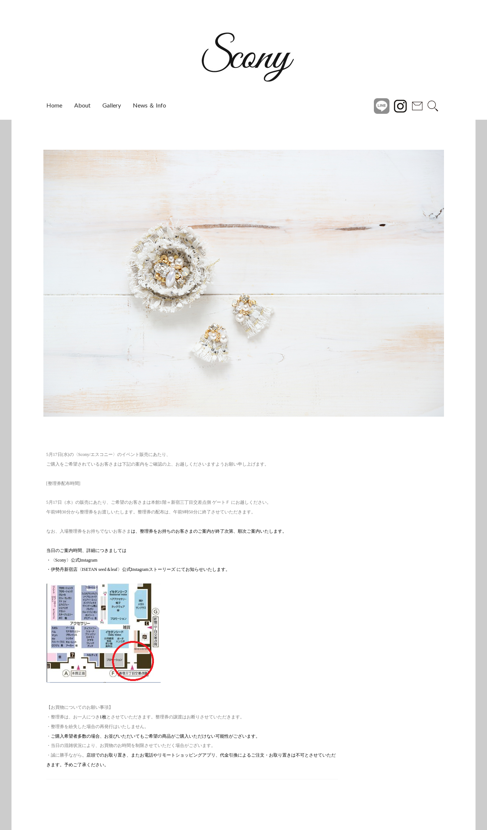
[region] (243, 283)
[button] (27, 283)
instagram (400, 105)
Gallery (111, 105)
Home (54, 105)
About (82, 105)
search (433, 105)
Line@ (381, 105)
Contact (417, 105)
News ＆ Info (149, 105)
